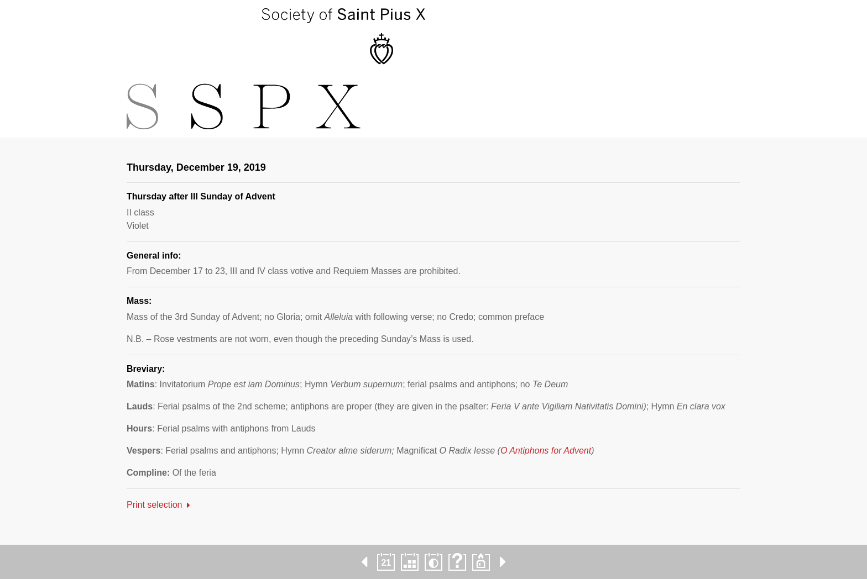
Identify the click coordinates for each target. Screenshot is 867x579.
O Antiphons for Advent (545, 450)
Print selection (154, 504)
